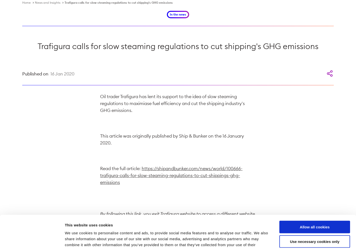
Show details (259, 239)
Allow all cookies (315, 196)
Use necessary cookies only (314, 210)
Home (26, 2)
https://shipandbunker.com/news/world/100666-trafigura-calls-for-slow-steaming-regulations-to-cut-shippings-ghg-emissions (171, 175)
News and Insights (47, 2)
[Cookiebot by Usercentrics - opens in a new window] (32, 239)
